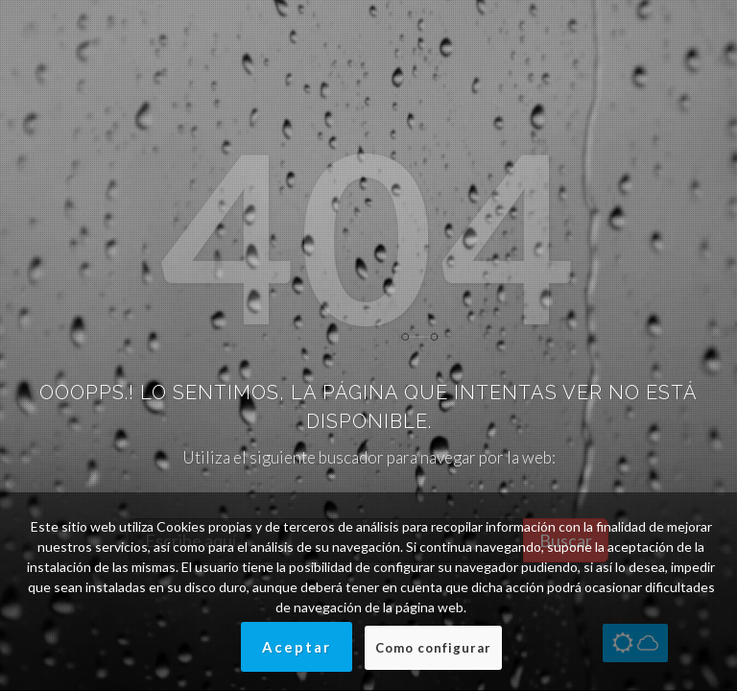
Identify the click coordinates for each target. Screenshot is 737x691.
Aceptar (296, 646)
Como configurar (433, 647)
